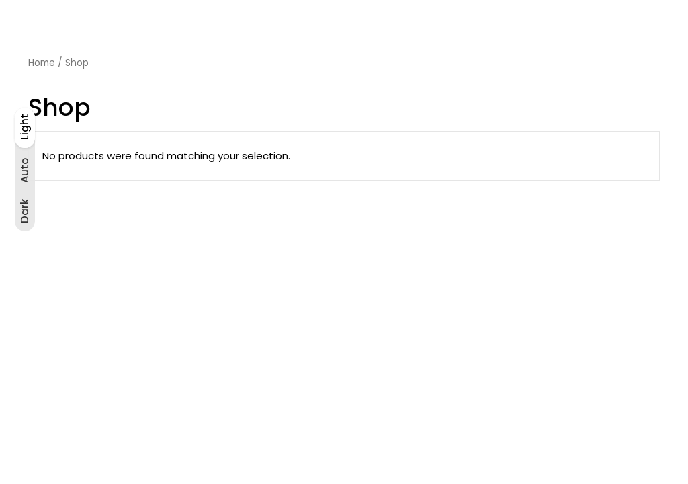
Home (41, 62)
